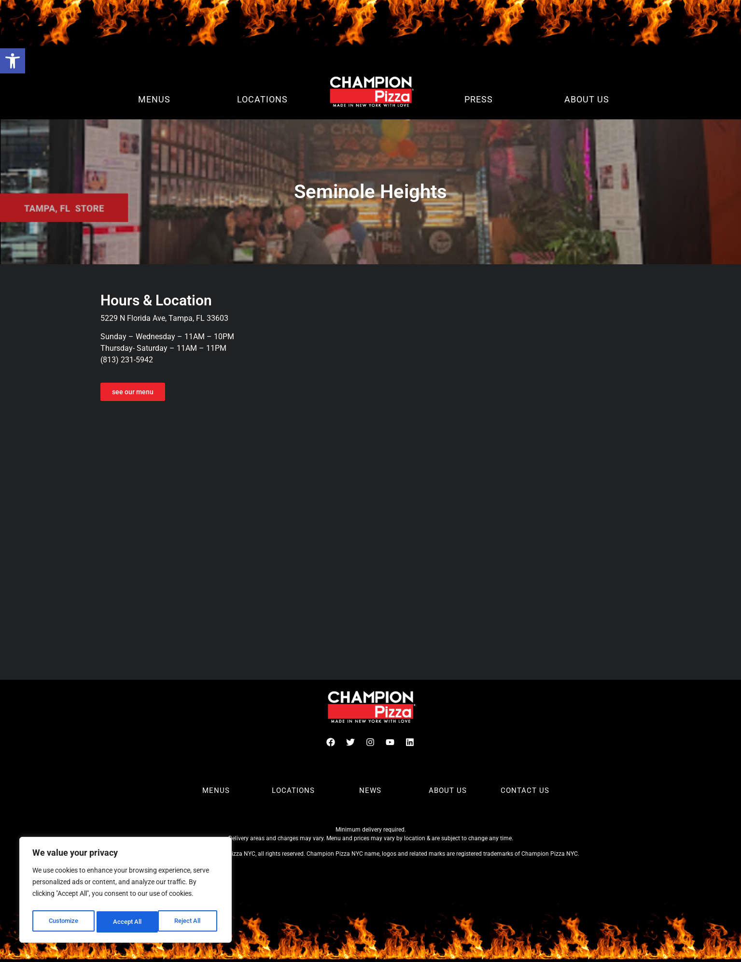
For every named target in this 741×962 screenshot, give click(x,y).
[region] (125, 892)
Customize (63, 922)
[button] (12, 60)
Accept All (189, 922)
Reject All (126, 922)
